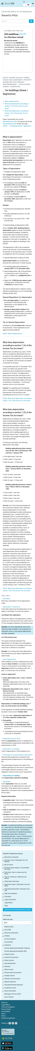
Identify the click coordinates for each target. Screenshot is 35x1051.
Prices (3, 1016)
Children (7, 936)
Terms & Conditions (8, 1007)
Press (6, 906)
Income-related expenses (13, 82)
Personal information (11, 933)
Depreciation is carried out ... (12, 607)
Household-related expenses (13, 985)
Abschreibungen (10, 84)
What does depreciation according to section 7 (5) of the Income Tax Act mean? (17, 113)
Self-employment (10, 963)
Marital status (9, 927)
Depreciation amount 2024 (11, 738)
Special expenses (10, 982)
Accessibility (5, 1011)
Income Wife (8, 942)
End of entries (8, 997)
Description (6, 599)
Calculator (7, 896)
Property (28, 80)
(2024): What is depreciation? (12, 334)
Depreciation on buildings (11, 749)
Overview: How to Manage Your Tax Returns (16, 861)
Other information (10, 991)
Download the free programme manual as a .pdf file (17, 909)
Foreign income (9, 975)
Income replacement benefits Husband (17, 948)
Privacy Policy (6, 1009)
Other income (8, 969)
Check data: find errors (11, 881)
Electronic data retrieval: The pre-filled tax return (16, 868)
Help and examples (10, 893)
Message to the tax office (12, 994)
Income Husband (10, 939)
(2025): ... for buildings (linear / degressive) (17, 126)
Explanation (7, 781)
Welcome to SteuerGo (11, 857)
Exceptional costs (10, 988)
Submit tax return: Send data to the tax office (17, 885)
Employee (7, 945)
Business (7, 966)
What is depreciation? (12, 101)
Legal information (10, 899)
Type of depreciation (9, 659)
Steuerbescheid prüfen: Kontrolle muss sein (17, 889)
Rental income (9, 78)
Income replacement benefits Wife (15, 951)
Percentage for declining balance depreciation (17, 755)
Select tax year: (8, 919)
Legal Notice (8, 903)
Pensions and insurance (12, 979)
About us (4, 1002)
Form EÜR (7, 930)
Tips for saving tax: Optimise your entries (15, 877)
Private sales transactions (12, 972)
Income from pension (11, 957)
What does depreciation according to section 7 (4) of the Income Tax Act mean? (17, 106)
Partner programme (8, 1018)
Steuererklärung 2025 (10, 124)
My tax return (8, 865)
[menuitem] (27, 5)
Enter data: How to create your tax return (15, 873)
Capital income (9, 954)
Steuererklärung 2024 (10, 121)
